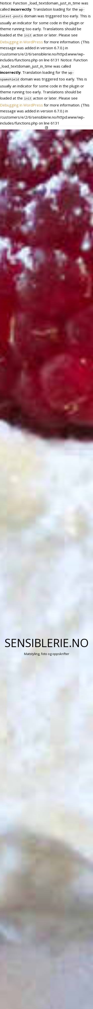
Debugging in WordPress (21, 40)
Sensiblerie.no (46, 639)
